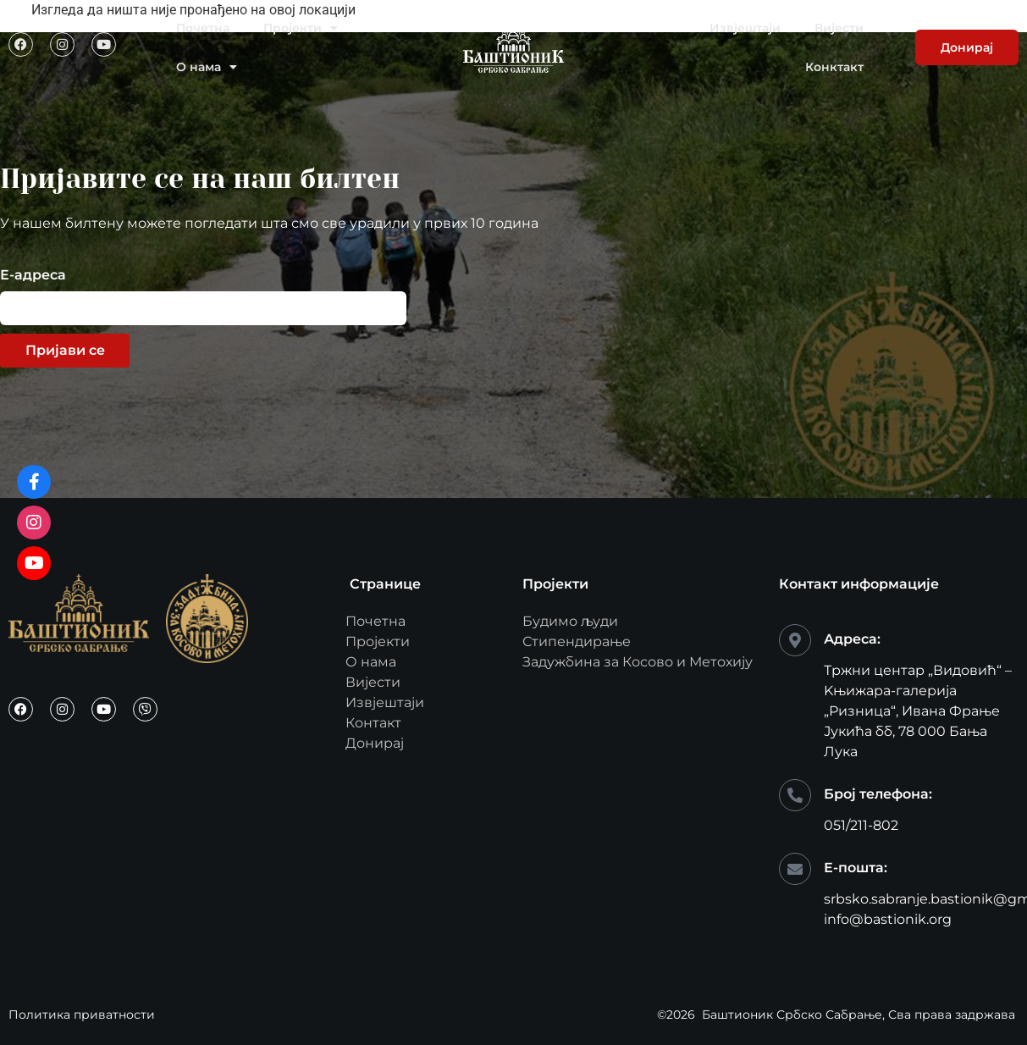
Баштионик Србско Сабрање (792, 1014)
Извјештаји (745, 28)
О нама (206, 67)
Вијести (839, 28)
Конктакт (834, 67)
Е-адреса (33, 275)
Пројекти (300, 28)
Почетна (202, 28)
